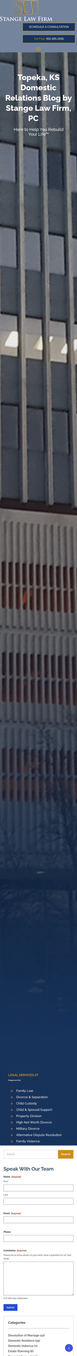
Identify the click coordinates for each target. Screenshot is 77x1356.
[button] (38, 48)
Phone (7, 1232)
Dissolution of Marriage (23, 1335)
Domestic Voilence (20, 1346)
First (6, 1181)
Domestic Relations (21, 1340)
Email (12, 1213)
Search (65, 1154)
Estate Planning (18, 1351)
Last (6, 1195)
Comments (15, 1250)
